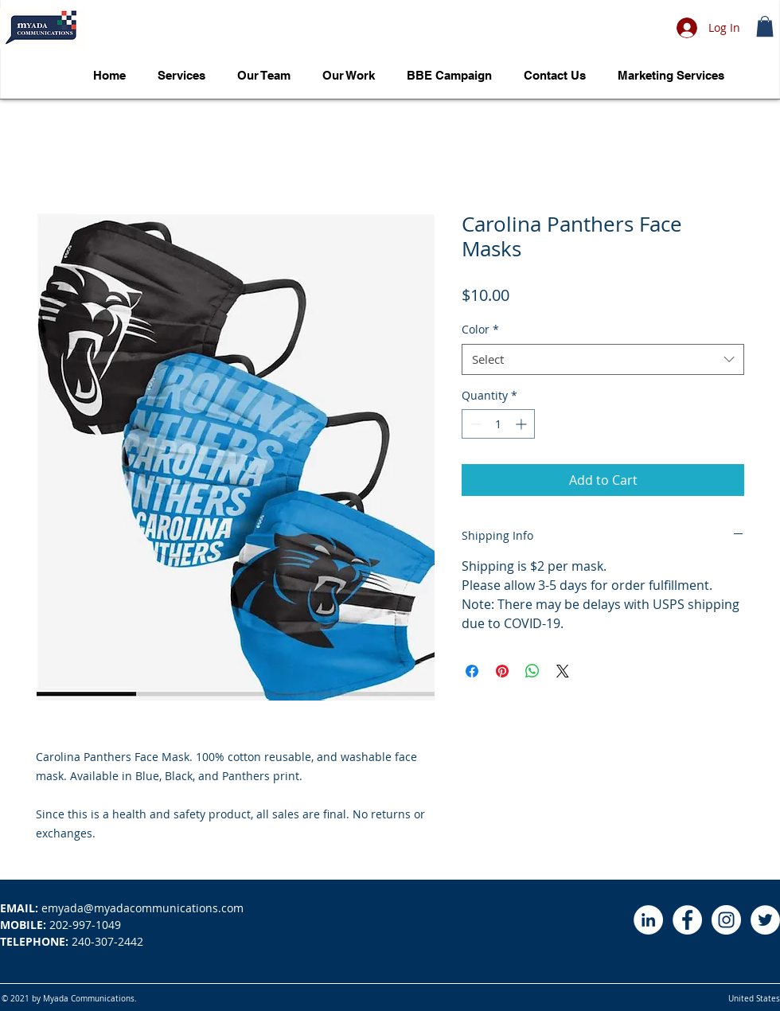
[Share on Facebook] (472, 671)
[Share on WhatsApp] (532, 671)
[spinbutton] (498, 424)
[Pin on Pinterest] (502, 671)
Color (480, 329)
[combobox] (603, 359)
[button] (765, 26)
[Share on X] (562, 671)
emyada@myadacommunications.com (122, 907)
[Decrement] (474, 424)
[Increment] (522, 424)
